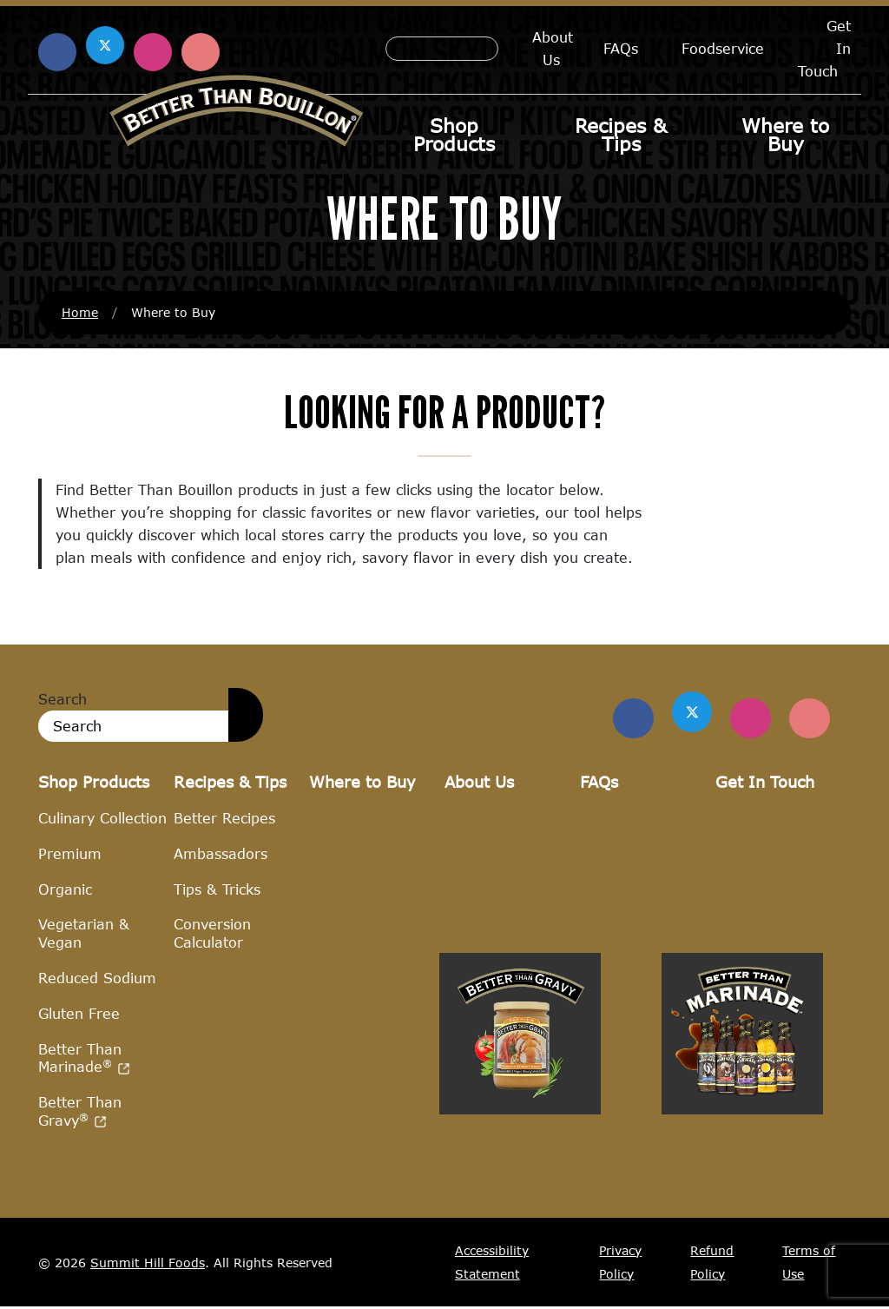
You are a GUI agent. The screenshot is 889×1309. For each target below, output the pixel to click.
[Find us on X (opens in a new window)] (105, 45)
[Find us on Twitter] (685, 712)
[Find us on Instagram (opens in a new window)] (153, 52)
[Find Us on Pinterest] (808, 719)
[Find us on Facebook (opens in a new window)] (57, 52)
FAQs (620, 48)
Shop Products (454, 134)
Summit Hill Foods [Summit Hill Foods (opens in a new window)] (147, 1263)
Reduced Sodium (97, 979)
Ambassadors (220, 854)
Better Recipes (224, 819)
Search (62, 699)
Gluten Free (79, 1014)
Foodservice (723, 48)
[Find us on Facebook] (623, 719)
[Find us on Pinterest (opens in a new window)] (200, 52)
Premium (70, 854)
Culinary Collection (102, 819)
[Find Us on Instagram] (746, 719)
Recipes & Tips (621, 134)
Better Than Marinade (84, 1058)
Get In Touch (764, 782)
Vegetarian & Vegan (83, 934)
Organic (65, 890)
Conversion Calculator (212, 934)
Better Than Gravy (80, 1112)
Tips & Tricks (217, 890)
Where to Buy (785, 134)
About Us (552, 48)
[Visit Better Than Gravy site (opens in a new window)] (520, 1207)
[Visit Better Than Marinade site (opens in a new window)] (742, 1207)
